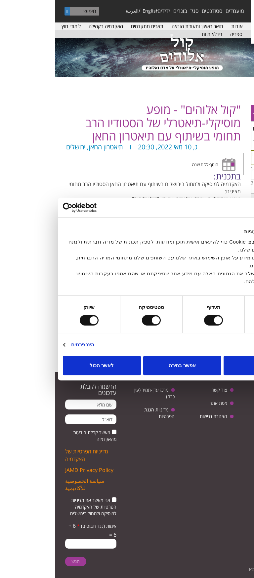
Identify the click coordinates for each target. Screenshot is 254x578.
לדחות (207, 365)
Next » (200, 113)
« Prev (244, 113)
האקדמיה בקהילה (50, 26)
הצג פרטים (27, 344)
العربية (76, 11)
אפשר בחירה (127, 365)
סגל (139, 11)
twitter (236, 407)
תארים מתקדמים (92, 26)
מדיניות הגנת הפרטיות (104, 412)
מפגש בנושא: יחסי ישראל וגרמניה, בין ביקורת (230, 174)
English (95, 11)
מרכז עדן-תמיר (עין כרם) (99, 393)
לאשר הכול (46, 365)
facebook (236, 423)
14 (229, 169)
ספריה (181, 34)
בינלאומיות (157, 34)
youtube (216, 407)
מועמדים (179, 11)
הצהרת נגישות (158, 416)
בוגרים (125, 11)
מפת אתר (163, 403)
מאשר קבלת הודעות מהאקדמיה (39, 435)
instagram (216, 423)
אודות (181, 26)
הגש (20, 561)
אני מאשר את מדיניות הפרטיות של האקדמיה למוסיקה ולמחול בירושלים (38, 507)
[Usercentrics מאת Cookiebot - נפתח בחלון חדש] (36, 207)
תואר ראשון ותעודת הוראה (142, 26)
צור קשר (164, 390)
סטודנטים (157, 11)
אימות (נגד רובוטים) (41, 526)
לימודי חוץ (15, 26)
